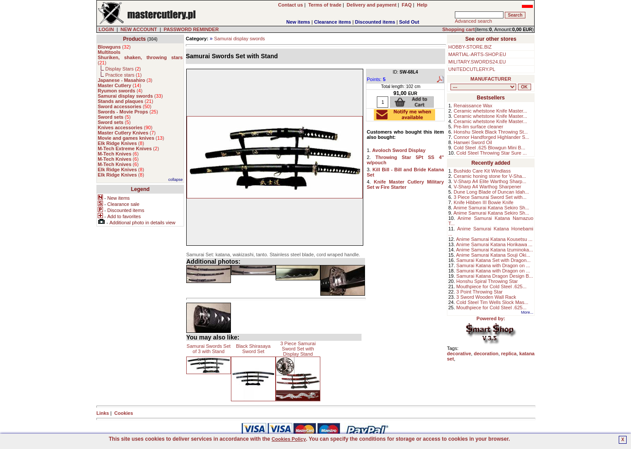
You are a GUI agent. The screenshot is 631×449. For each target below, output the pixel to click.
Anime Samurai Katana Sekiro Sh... (491, 207)
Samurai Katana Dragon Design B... (494, 276)
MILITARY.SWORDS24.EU (477, 61)
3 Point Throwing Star (479, 291)
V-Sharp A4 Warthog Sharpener (487, 186)
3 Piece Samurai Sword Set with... (490, 197)
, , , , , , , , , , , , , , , (483, 87)
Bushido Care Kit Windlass (482, 170)
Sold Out (409, 22)
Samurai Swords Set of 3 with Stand (208, 348)
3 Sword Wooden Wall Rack (486, 297)
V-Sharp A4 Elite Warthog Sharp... (490, 181)
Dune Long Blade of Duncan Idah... (491, 191)
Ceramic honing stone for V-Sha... (490, 176)
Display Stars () (123, 68)
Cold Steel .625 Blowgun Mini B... (489, 147)
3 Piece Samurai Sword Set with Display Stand (298, 349)
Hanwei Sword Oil (473, 142)
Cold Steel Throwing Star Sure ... (491, 153)
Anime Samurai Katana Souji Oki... (493, 255)
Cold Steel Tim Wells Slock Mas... (492, 302)
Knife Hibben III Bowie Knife (483, 202)
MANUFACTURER (491, 78)
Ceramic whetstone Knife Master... (490, 110)
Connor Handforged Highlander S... (491, 137)
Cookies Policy (289, 439)
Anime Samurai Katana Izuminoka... (494, 249)
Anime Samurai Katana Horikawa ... (494, 244)
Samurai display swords (239, 38)
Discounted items (375, 22)
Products (134, 39)
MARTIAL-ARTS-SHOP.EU (477, 54)
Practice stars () (123, 75)
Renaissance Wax (473, 105)
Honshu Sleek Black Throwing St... (491, 131)
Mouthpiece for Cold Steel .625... (491, 286)
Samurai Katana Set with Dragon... (493, 260)
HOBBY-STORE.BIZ (470, 46)
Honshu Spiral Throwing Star (487, 281)
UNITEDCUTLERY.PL (471, 69)
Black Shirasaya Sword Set (253, 348)
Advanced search (473, 21)
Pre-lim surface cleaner (478, 126)
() (114, 46)
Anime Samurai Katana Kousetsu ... (494, 239)
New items (298, 22)
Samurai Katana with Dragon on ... (493, 265)
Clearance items (332, 22)
